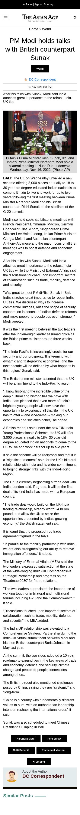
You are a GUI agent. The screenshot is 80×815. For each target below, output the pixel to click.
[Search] (75, 18)
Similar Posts (18, 795)
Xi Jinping (39, 761)
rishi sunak (55, 738)
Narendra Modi (25, 738)
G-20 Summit (21, 750)
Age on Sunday (44, 4)
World (40, 68)
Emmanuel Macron (53, 750)
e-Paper (28, 4)
